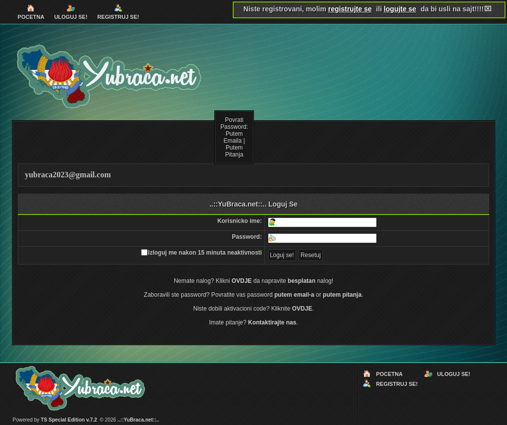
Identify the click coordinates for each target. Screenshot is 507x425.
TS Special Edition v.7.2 (69, 420)
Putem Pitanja (234, 151)
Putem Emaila (233, 137)
